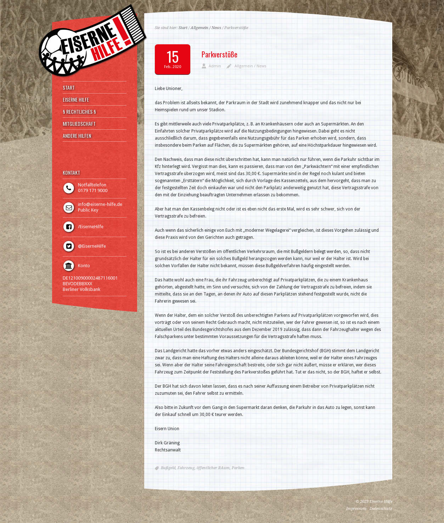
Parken (238, 468)
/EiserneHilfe (90, 226)
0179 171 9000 (92, 190)
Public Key (88, 210)
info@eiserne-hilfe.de (100, 204)
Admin (215, 66)
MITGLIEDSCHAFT (79, 123)
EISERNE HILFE (76, 99)
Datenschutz (381, 508)
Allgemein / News (206, 28)
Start (183, 28)
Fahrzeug (186, 468)
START (69, 87)
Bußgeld (168, 468)
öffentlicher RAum (213, 468)
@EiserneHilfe (92, 246)
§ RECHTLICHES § (79, 111)
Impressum (356, 508)
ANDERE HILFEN (77, 135)
